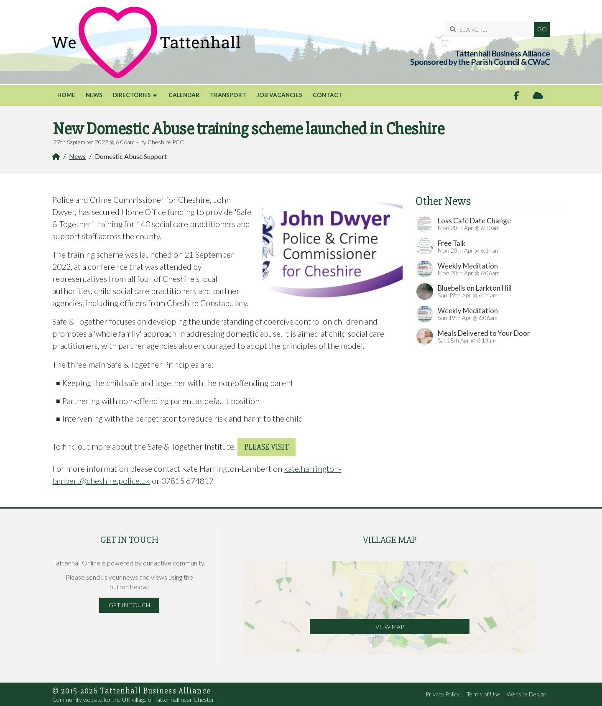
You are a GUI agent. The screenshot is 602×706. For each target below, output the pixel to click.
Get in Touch (129, 605)
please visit (266, 447)
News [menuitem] (94, 95)
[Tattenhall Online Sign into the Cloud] (538, 95)
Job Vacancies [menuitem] (279, 95)
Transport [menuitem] (228, 95)
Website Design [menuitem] (526, 694)
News (77, 156)
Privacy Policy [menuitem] (443, 694)
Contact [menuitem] (327, 95)
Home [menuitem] (66, 95)
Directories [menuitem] (132, 95)
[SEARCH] (491, 29)
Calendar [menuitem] (183, 95)
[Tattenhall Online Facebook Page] (516, 95)
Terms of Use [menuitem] (483, 694)
